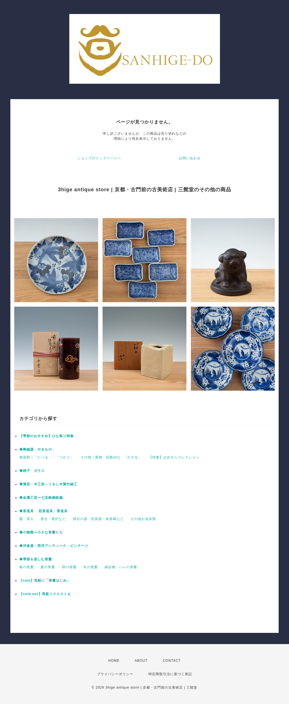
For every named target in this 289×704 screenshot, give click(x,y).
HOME (113, 661)
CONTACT (172, 661)
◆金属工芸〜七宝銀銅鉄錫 (41, 498)
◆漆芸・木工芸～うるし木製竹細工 (48, 484)
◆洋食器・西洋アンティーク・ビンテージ (53, 546)
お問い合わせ (190, 158)
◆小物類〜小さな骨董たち (41, 532)
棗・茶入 (26, 519)
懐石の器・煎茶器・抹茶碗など (98, 519)
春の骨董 (26, 567)
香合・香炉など (53, 519)
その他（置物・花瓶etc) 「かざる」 (111, 457)
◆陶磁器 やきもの (35, 449)
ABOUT (141, 661)
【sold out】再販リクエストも (45, 594)
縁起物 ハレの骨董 (121, 567)
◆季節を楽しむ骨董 (35, 559)
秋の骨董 (69, 567)
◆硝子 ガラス (32, 471)
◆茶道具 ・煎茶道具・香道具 (43, 511)
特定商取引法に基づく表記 (170, 674)
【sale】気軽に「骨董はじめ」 (44, 580)
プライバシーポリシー (115, 674)
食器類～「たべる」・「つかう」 (46, 457)
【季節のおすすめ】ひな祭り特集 (46, 436)
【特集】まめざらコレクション (174, 457)
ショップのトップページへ (99, 158)
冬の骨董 (90, 567)
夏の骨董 (48, 567)
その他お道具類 (143, 519)
